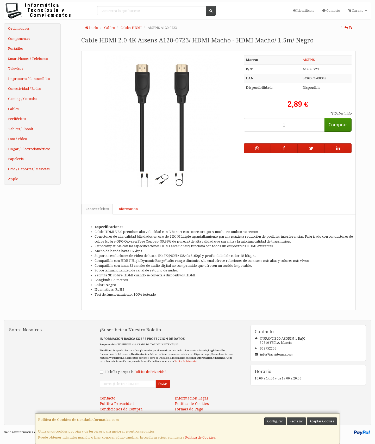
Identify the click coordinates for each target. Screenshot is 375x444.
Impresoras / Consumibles (29, 79)
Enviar (162, 384)
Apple (13, 179)
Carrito (357, 10)
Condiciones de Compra (121, 409)
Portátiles (15, 48)
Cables (13, 109)
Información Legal (191, 398)
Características (97, 209)
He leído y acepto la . (136, 372)
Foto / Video (17, 139)
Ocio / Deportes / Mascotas (28, 169)
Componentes (19, 39)
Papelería (16, 159)
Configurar (275, 421)
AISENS (309, 60)
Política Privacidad (117, 404)
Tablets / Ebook (20, 129)
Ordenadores (18, 28)
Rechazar (296, 421)
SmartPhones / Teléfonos (28, 59)
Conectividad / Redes (24, 89)
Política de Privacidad (185, 361)
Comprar (338, 125)
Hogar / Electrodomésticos (29, 149)
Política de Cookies (200, 437)
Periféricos (17, 119)
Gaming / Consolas (22, 99)
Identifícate (303, 10)
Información (127, 209)
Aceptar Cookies (322, 421)
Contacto (331, 10)
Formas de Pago (189, 409)
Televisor (15, 69)
